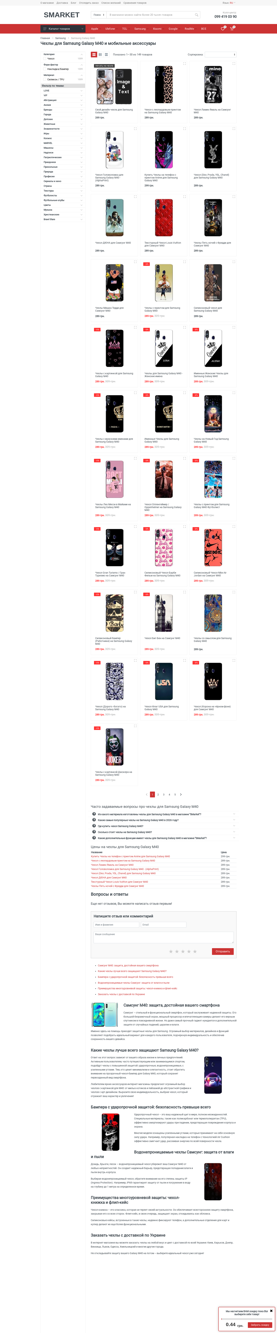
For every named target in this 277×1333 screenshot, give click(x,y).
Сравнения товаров (134, 3)
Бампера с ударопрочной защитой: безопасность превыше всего (135, 977)
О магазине (47, 3)
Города (63, 114)
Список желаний (111, 3)
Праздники (63, 162)
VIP (63, 95)
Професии (63, 176)
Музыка (63, 209)
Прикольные (63, 167)
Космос (63, 138)
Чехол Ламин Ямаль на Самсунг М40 (112, 864)
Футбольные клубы (63, 200)
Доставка (62, 3)
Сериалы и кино (63, 181)
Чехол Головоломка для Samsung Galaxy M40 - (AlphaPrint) (125, 869)
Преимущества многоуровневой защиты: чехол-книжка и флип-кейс (137, 988)
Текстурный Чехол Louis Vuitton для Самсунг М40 (119, 881)
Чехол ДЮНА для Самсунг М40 (109, 877)
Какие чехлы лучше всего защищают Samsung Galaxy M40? (132, 971)
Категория (63, 54)
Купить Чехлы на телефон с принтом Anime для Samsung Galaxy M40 (130, 856)
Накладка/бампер (58, 69)
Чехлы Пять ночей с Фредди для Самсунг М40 (117, 886)
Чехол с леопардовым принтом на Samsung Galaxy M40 (123, 860)
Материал (63, 75)
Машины (63, 148)
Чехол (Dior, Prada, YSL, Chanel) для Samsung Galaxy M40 (123, 873)
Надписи (63, 152)
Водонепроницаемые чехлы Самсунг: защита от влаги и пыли (133, 982)
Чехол (50, 58)
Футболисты (63, 195)
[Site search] (150, 15)
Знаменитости (63, 128)
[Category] (99, 14)
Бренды (63, 109)
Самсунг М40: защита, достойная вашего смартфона (128, 965)
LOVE (63, 90)
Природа (63, 171)
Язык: (229, 2)
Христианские (63, 214)
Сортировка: (195, 54)
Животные (63, 124)
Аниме (63, 105)
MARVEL (63, 143)
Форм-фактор (63, 64)
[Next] (180, 794)
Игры (63, 133)
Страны (63, 186)
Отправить (223, 951)
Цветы (63, 205)
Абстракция (63, 100)
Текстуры (63, 190)
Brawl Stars (63, 219)
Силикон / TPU (55, 79)
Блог (73, 3)
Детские (63, 119)
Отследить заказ (89, 3)
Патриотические (63, 157)
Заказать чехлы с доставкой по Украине (121, 994)
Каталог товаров (63, 28)
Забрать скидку (260, 1324)
